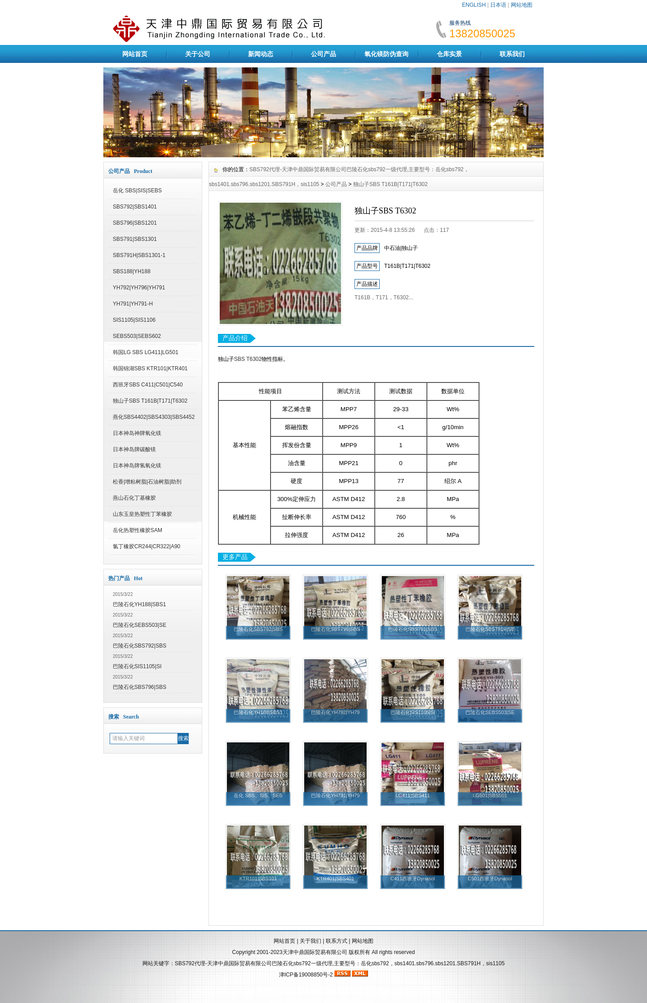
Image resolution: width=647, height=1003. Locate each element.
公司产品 (323, 54)
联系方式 (336, 941)
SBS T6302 (247, 359)
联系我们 (512, 54)
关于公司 (197, 54)
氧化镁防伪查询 (386, 54)
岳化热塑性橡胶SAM (137, 530)
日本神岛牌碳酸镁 (134, 449)
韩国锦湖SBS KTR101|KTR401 (150, 368)
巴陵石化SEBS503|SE (139, 625)
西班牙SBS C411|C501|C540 (148, 385)
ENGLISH (474, 5)
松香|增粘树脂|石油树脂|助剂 (147, 482)
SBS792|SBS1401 (135, 207)
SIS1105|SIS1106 (134, 320)
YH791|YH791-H (133, 304)
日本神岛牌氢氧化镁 (137, 465)
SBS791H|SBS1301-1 (139, 255)
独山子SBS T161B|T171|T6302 (150, 401)
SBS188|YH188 (132, 271)
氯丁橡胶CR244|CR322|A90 (146, 546)
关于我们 (310, 941)
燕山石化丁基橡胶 (134, 498)
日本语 (498, 5)
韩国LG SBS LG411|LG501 (145, 352)
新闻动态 (260, 54)
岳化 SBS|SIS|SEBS (137, 190)
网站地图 (521, 5)
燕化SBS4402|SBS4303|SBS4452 (154, 417)
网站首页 (134, 54)
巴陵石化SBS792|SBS (139, 646)
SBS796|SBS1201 (135, 223)
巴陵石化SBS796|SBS (139, 687)
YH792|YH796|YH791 (139, 287)
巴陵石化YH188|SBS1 (139, 604)
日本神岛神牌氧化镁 (137, 433)
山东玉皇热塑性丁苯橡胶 (142, 514)
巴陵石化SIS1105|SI (137, 666)
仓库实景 (449, 54)
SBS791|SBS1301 (135, 239)
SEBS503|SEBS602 (137, 336)
